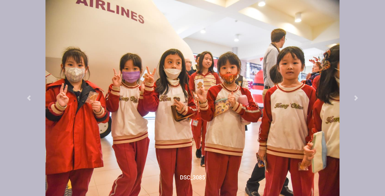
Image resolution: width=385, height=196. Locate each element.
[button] (29, 98)
